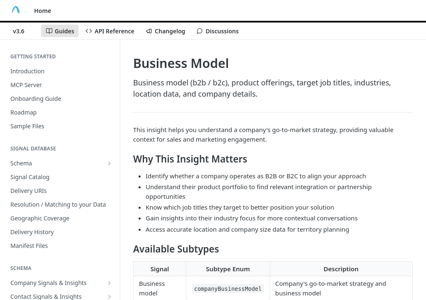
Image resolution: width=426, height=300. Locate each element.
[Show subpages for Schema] (109, 163)
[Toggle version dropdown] (23, 31)
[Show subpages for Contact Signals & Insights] (109, 296)
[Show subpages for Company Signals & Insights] (109, 283)
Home (42, 11)
